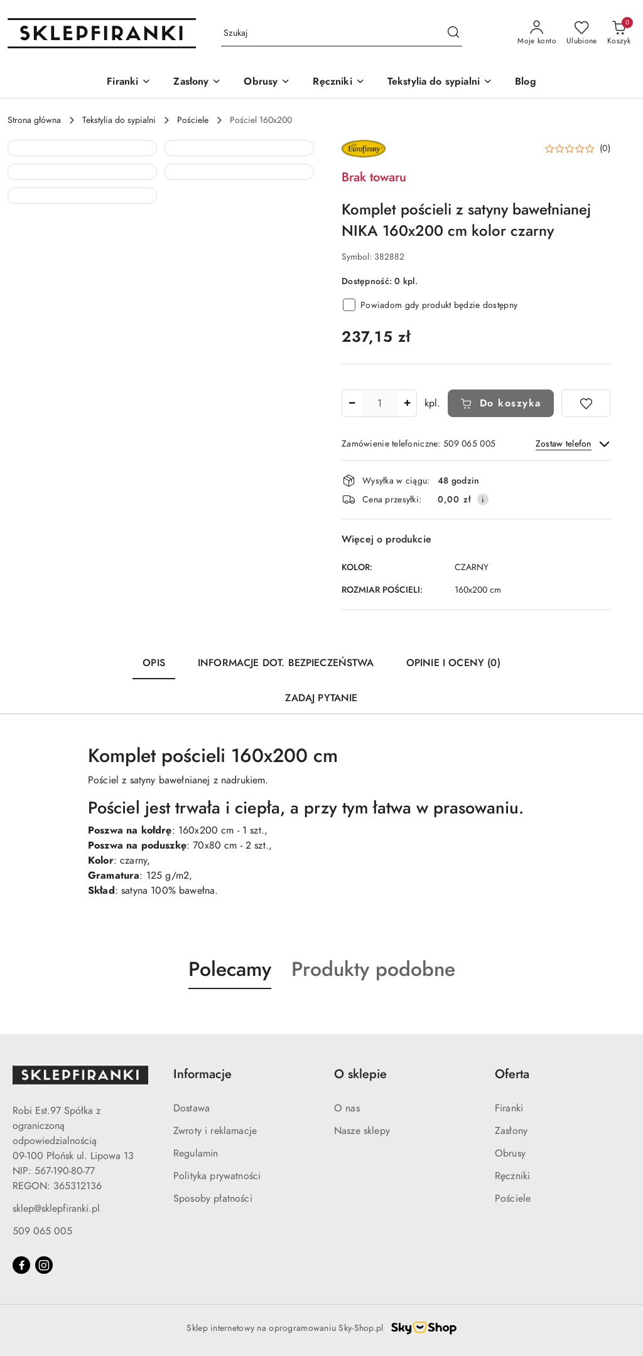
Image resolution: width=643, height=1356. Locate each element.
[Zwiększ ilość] (406, 403)
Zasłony (511, 1131)
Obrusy (510, 1153)
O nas (347, 1108)
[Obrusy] (267, 82)
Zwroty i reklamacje (215, 1131)
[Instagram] (44, 1265)
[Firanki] (129, 82)
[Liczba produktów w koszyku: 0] (618, 33)
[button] (82, 214)
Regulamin (195, 1153)
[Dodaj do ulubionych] (585, 403)
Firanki (509, 1108)
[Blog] (525, 82)
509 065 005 (42, 1231)
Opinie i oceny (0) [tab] (453, 663)
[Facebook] (21, 1265)
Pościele (513, 1198)
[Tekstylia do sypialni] (439, 82)
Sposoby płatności (212, 1198)
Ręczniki (512, 1176)
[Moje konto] (536, 33)
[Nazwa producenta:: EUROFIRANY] (364, 148)
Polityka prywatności (217, 1176)
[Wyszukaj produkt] (341, 33)
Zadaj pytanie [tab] (321, 698)
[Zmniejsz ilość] (351, 403)
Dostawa (191, 1108)
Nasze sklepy (362, 1131)
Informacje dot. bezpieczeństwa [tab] (286, 663)
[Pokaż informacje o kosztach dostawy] (483, 499)
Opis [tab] (154, 663)
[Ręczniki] (338, 82)
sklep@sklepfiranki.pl (56, 1209)
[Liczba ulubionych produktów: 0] (581, 33)
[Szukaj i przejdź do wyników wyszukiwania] (453, 33)
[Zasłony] (197, 82)
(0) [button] (605, 148)
